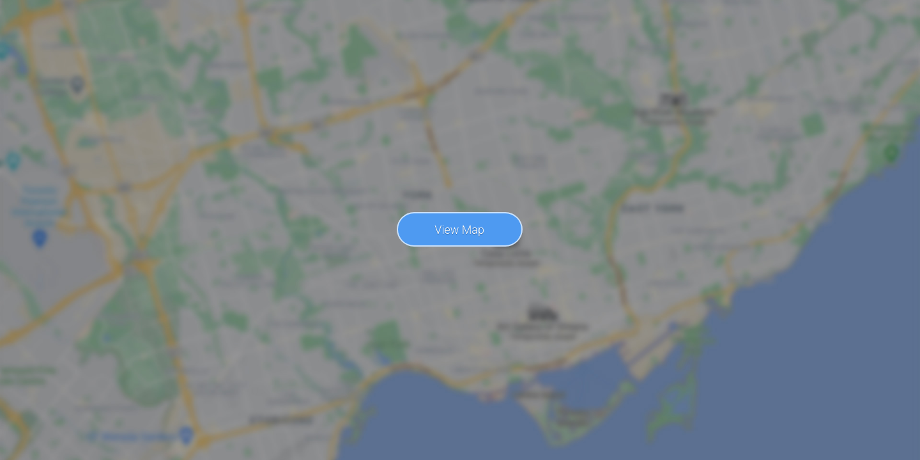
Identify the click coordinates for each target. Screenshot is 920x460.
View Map (459, 229)
